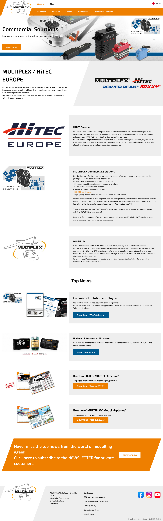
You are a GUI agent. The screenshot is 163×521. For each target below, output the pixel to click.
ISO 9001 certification (83, 192)
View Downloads (86, 352)
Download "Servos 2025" (90, 386)
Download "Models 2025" (91, 419)
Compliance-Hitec (91, 510)
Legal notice (89, 514)
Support (69, 11)
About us (56, 11)
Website (40, 4)
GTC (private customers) (94, 497)
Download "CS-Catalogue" (91, 315)
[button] (154, 36)
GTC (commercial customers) (96, 501)
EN (155, 3)
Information (41, 11)
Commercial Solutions (103, 11)
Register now (129, 454)
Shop (52, 4)
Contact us (88, 493)
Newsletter (83, 11)
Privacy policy (90, 505)
